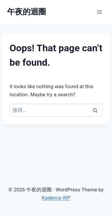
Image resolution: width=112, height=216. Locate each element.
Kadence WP (56, 198)
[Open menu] (99, 11)
